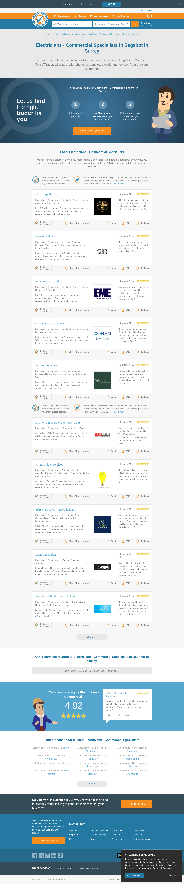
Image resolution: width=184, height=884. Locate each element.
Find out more (118, 184)
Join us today (136, 803)
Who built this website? (120, 879)
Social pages (117, 839)
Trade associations (99, 830)
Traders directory (98, 835)
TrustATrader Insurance (89, 868)
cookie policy (146, 868)
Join (111, 4)
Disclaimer (137, 835)
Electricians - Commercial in (51, 748)
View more (92, 637)
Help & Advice (75, 835)
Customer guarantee (142, 839)
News (71, 839)
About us (73, 830)
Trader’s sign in (145, 10)
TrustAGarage (64, 868)
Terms (93, 839)
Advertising (117, 830)
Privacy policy (139, 830)
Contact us (116, 835)
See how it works (49, 840)
